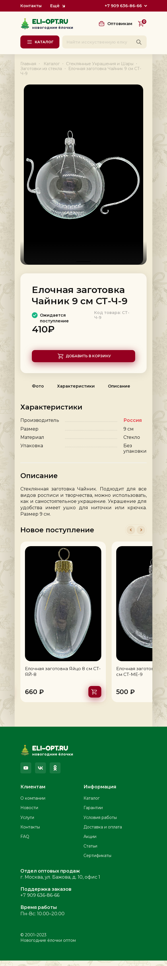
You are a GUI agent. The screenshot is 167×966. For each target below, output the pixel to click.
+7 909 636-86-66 (123, 5)
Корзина (144, 22)
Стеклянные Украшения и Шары (99, 63)
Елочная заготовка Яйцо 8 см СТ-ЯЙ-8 (63, 677)
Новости (29, 813)
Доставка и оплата (103, 832)
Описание (119, 391)
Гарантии (93, 813)
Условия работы (100, 823)
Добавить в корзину (88, 360)
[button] (131, 535)
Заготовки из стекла (41, 68)
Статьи (90, 851)
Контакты (31, 5)
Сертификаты (97, 861)
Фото (38, 391)
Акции (90, 842)
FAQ (24, 842)
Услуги (27, 823)
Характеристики (76, 391)
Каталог (52, 63)
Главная (28, 63)
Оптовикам (119, 23)
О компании (32, 804)
